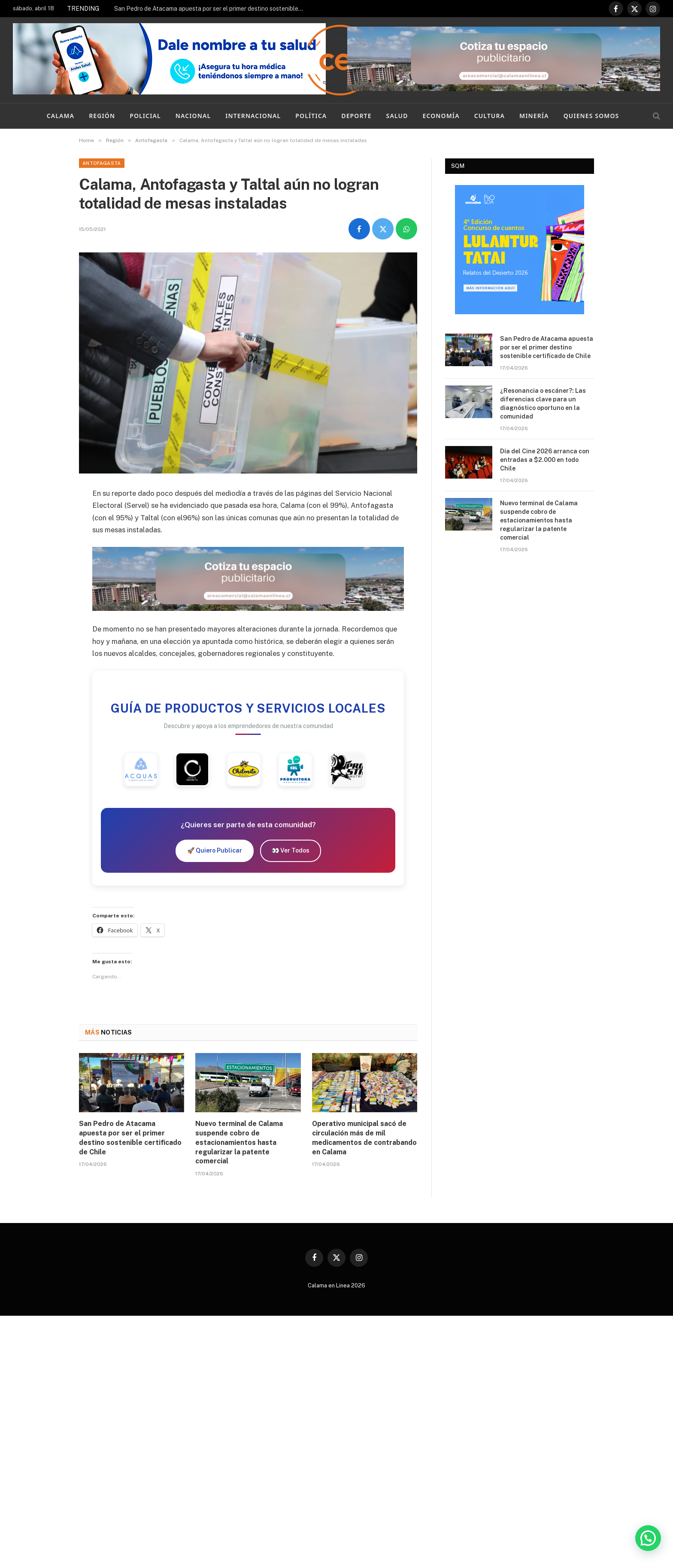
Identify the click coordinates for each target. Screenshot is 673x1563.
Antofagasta (101, 163)
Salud (397, 116)
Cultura (489, 116)
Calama (61, 116)
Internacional (253, 116)
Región (102, 116)
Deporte (356, 116)
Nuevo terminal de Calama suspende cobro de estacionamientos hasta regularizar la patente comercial (239, 1142)
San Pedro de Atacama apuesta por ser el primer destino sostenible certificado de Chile (210, 8)
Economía (441, 116)
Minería (534, 116)
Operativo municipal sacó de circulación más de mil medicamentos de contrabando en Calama (364, 1138)
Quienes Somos (591, 116)
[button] (648, 1538)
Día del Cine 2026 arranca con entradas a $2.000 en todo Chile (544, 460)
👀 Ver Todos (290, 850)
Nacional (193, 116)
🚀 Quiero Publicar (214, 850)
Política (311, 116)
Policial (145, 116)
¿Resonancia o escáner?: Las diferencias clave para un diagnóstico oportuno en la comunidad (543, 403)
